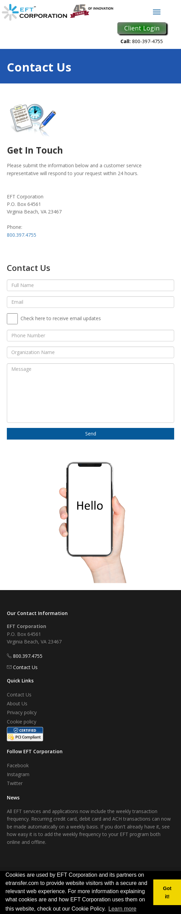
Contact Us (25, 667)
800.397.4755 (21, 235)
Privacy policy (22, 712)
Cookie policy (21, 721)
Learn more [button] (122, 909)
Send (90, 433)
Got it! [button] (167, 892)
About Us (17, 703)
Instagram (18, 774)
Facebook (18, 765)
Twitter (15, 783)
